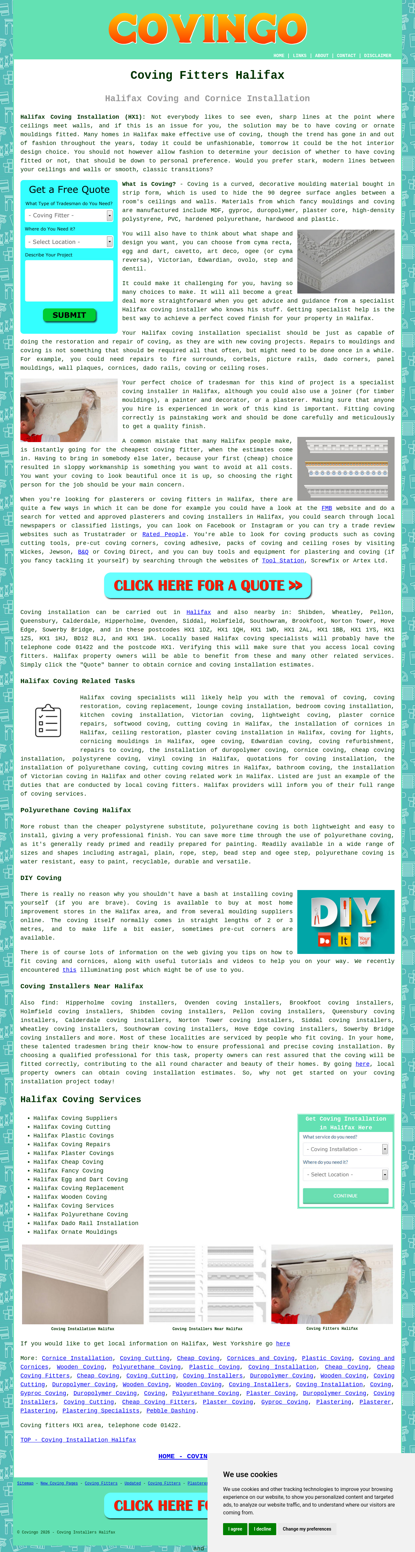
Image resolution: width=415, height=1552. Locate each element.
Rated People (164, 534)
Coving (380, 1384)
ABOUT (322, 55)
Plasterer (375, 1402)
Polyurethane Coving (147, 1367)
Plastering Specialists (101, 1411)
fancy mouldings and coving (347, 202)
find (48, 1003)
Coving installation (55, 612)
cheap (256, 458)
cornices (122, 368)
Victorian (174, 260)
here (363, 1064)
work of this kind (256, 409)
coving (249, 134)
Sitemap (25, 1483)
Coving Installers (213, 1376)
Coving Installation (282, 1367)
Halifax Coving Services (80, 1100)
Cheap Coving (198, 1358)
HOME (279, 55)
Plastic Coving (327, 1358)
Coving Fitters (101, 1483)
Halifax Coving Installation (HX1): (83, 117)
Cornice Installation (77, 1358)
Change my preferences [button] (307, 1529)
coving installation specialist (226, 333)
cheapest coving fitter (160, 450)
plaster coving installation (235, 732)
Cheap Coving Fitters (158, 1402)
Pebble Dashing (171, 1411)
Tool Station (283, 561)
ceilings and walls (181, 202)
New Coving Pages (59, 1483)
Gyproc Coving (43, 1393)
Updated (132, 1483)
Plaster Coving (271, 1393)
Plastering (333, 1402)
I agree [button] (235, 1529)
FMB (327, 508)
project (78, 1081)
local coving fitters (160, 785)
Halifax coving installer (165, 310)
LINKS (299, 55)
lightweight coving (295, 715)
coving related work (198, 776)
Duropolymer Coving (281, 1376)
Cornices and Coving (260, 1358)
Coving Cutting (145, 1358)
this (70, 970)
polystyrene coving (105, 759)
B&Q (83, 552)
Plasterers (199, 1483)
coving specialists (275, 638)
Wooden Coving (80, 1367)
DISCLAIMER (377, 55)
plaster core (324, 210)
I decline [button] (262, 1529)
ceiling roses (243, 368)
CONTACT (346, 55)
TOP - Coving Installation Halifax (78, 1440)
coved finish (248, 318)
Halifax (198, 612)
